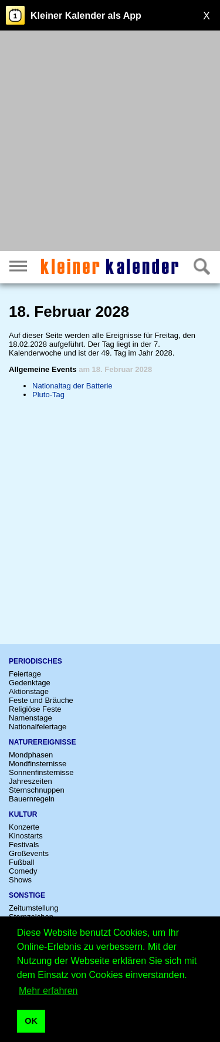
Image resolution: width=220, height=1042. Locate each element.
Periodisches (35, 661)
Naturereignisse (42, 742)
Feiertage (25, 673)
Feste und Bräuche (41, 700)
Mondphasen (31, 754)
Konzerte (24, 827)
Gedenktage (29, 682)
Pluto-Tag (48, 394)
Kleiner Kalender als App (86, 16)
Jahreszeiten (30, 781)
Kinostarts (26, 835)
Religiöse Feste (35, 709)
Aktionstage (29, 691)
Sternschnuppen (37, 790)
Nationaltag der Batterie (72, 385)
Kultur (23, 814)
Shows (20, 879)
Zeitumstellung (34, 908)
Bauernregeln (32, 798)
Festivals (24, 844)
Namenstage (30, 717)
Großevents (29, 853)
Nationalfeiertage (37, 726)
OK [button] (31, 1021)
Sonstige (27, 895)
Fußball (21, 862)
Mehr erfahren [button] (48, 991)
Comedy (23, 871)
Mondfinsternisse (37, 763)
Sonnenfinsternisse (41, 772)
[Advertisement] (110, 142)
